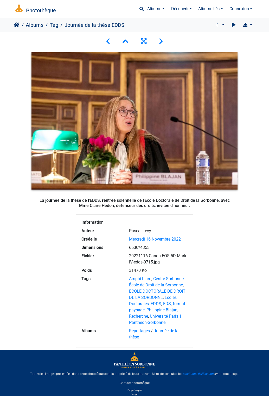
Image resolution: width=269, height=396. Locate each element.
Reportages (139, 330)
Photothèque (41, 10)
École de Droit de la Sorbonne (156, 284)
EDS (167, 303)
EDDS (156, 303)
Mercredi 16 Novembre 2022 (155, 239)
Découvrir (180, 8)
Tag (54, 25)
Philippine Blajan (161, 309)
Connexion (239, 8)
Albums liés (209, 8)
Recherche (138, 316)
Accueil (17, 25)
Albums (154, 8)
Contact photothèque (135, 383)
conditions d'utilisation (198, 374)
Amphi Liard (140, 278)
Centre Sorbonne (168, 278)
